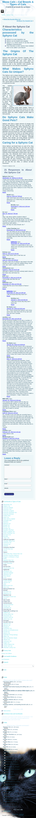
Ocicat (5, 598)
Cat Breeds (20, 815)
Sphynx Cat (9, 15)
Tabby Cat (6, 636)
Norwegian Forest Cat (9, 596)
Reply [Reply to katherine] (12, 250)
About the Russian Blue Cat (12, 19)
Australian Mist (7, 520)
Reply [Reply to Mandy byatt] (4, 454)
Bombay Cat (6, 528)
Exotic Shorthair (7, 563)
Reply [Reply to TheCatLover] (4, 266)
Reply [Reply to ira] (4, 226)
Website (6, 488)
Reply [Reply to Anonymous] (4, 274)
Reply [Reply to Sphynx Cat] (4, 192)
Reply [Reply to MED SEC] (4, 410)
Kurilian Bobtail (7, 580)
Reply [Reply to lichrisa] (4, 257)
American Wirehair (8, 514)
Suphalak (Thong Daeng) (10, 634)
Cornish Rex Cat (8, 549)
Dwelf (4, 558)
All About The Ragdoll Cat (24, 21)
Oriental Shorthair (8, 604)
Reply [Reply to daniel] (8, 202)
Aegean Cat (6, 506)
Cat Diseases (5, 659)
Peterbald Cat (7, 607)
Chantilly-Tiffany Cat (9, 541)
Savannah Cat (7, 615)
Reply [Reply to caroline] (4, 341)
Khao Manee (6, 576)
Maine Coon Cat (7, 585)
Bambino (5, 522)
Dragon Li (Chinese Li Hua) (11, 557)
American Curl (7, 509)
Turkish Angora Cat (8, 644)
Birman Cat (6, 526)
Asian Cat (6, 517)
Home (3, 15)
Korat (4, 577)
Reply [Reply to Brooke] (12, 209)
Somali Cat (6, 631)
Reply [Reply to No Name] (8, 315)
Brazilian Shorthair (8, 530)
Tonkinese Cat (7, 641)
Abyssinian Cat (7, 504)
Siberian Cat (6, 625)
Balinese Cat (6, 523)
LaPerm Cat (6, 582)
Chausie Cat (6, 544)
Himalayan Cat (7, 571)
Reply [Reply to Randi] (8, 396)
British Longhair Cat (8, 531)
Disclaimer (21, 814)
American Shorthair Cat (10, 512)
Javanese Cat (7, 574)
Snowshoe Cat (7, 628)
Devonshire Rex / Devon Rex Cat (12, 553)
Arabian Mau (6, 515)
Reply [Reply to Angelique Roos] (4, 429)
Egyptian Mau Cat (8, 560)
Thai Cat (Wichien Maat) (10, 638)
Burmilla (5, 536)
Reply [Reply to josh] (4, 281)
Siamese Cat (7, 623)
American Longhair (8, 511)
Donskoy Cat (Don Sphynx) (11, 555)
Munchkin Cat (7, 592)
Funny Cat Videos (7, 653)
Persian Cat (6, 606)
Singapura (6, 627)
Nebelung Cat (7, 593)
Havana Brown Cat (8, 568)
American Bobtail (8, 507)
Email (6, 483)
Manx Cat (6, 587)
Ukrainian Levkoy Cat (9, 647)
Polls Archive (7, 710)
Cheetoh (5, 546)
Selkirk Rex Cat (7, 619)
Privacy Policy (15, 814)
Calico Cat (6, 538)
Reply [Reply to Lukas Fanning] (8, 239)
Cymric (5, 550)
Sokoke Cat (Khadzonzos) (10, 630)
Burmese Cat (7, 534)
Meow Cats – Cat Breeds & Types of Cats (18, 3)
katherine (14, 242)
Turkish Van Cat (7, 646)
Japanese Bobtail (8, 573)
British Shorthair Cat (9, 533)
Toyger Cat (6, 642)
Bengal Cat (6, 525)
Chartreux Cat (7, 542)
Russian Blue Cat (8, 614)
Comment (7, 465)
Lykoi (4, 584)
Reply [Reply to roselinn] (4, 435)
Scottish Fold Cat (8, 617)
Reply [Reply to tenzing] (12, 304)
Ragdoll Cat (6, 612)
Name (6, 479)
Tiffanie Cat (6, 639)
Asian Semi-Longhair (9, 519)
